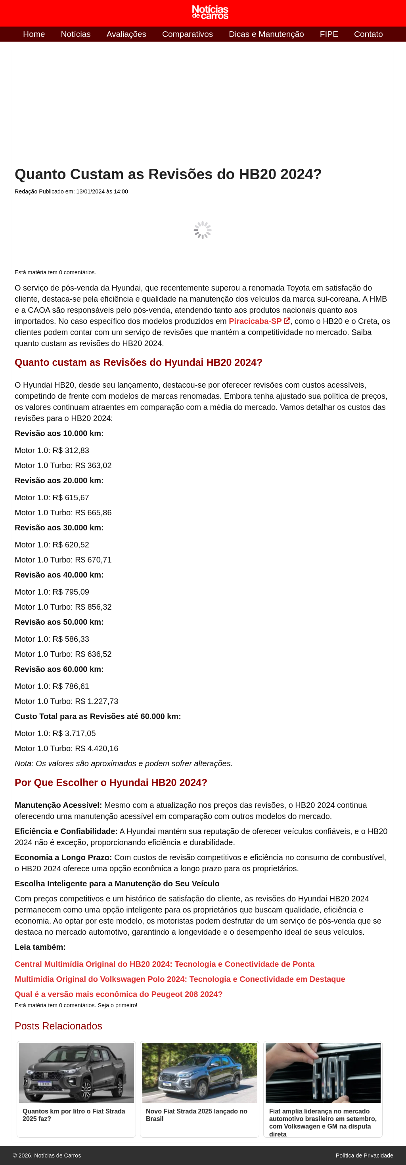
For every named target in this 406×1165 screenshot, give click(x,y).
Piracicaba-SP (259, 321)
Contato (368, 33)
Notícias (76, 33)
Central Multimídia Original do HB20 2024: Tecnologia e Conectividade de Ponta (164, 964)
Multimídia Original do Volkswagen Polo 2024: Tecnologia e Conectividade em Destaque (180, 979)
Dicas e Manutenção (266, 33)
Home (34, 33)
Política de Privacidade (364, 1155)
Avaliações (126, 33)
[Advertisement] (79, 104)
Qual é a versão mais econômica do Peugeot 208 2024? (119, 994)
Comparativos (187, 33)
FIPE (329, 33)
